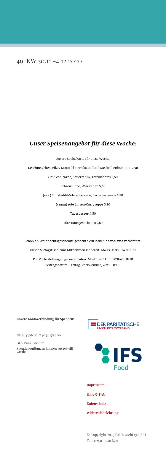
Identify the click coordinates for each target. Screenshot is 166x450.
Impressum (96, 385)
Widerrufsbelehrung (102, 413)
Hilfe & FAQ (96, 394)
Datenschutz (96, 403)
